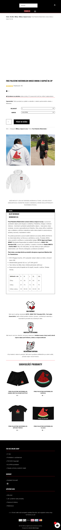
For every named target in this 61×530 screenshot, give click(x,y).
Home (7, 16)
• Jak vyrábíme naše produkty (15, 498)
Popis (10, 211)
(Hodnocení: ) (18, 86)
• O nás (8, 454)
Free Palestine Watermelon (39, 128)
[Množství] (9, 121)
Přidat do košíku (21, 122)
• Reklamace (10, 506)
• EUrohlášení (12, 464)
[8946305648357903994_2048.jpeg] (18, 196)
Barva (14, 112)
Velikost (14, 108)
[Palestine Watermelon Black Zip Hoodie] (43, 165)
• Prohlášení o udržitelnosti (14, 457)
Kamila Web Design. (34, 528)
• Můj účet (9, 495)
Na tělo (12, 16)
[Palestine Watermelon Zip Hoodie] (18, 165)
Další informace (14, 214)
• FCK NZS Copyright (12, 461)
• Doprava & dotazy (12, 502)
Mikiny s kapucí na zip (25, 16)
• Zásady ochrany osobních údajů (16, 468)
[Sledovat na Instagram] (7, 483)
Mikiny (16, 16)
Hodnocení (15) (13, 217)
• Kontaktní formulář (12, 480)
